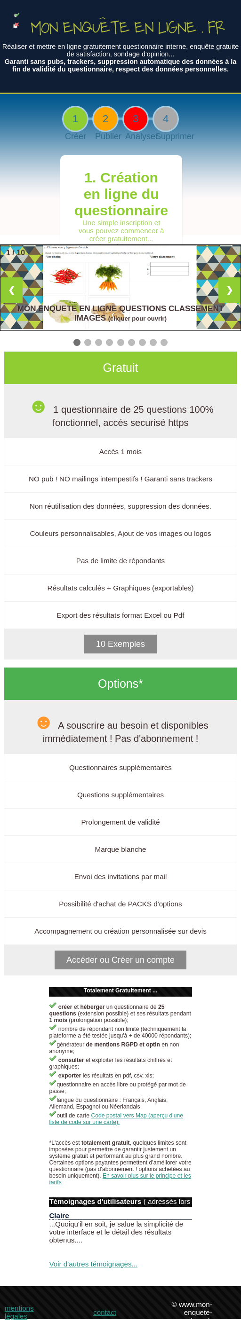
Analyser (135, 136)
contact (104, 1312)
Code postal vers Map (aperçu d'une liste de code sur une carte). (116, 1118)
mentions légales (19, 1312)
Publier (105, 136)
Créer (75, 136)
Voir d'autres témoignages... (93, 1264)
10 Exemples (120, 644)
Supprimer (165, 136)
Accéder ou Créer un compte (120, 960)
